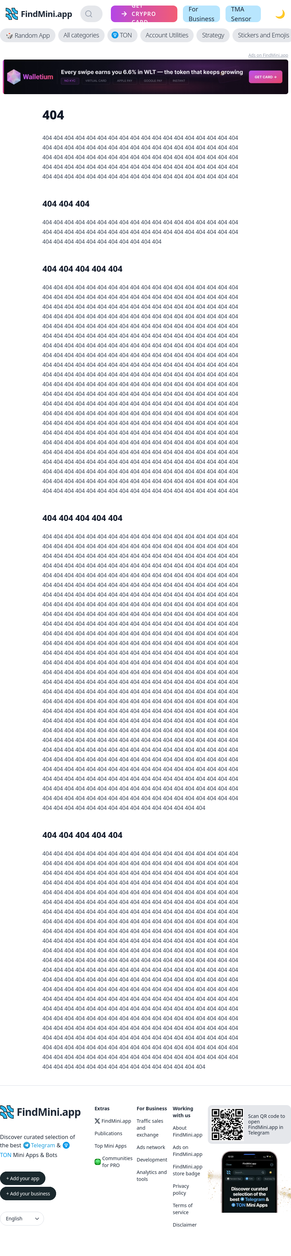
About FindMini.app (188, 1131)
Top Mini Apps (111, 1145)
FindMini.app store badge (188, 1170)
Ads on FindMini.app (268, 55)
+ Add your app (22, 1178)
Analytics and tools (152, 1175)
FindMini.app (113, 1121)
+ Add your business (28, 1193)
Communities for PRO (113, 1161)
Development (152, 1159)
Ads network (151, 1147)
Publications (108, 1133)
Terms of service (183, 1209)
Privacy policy (181, 1189)
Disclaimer (185, 1224)
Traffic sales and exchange (150, 1128)
